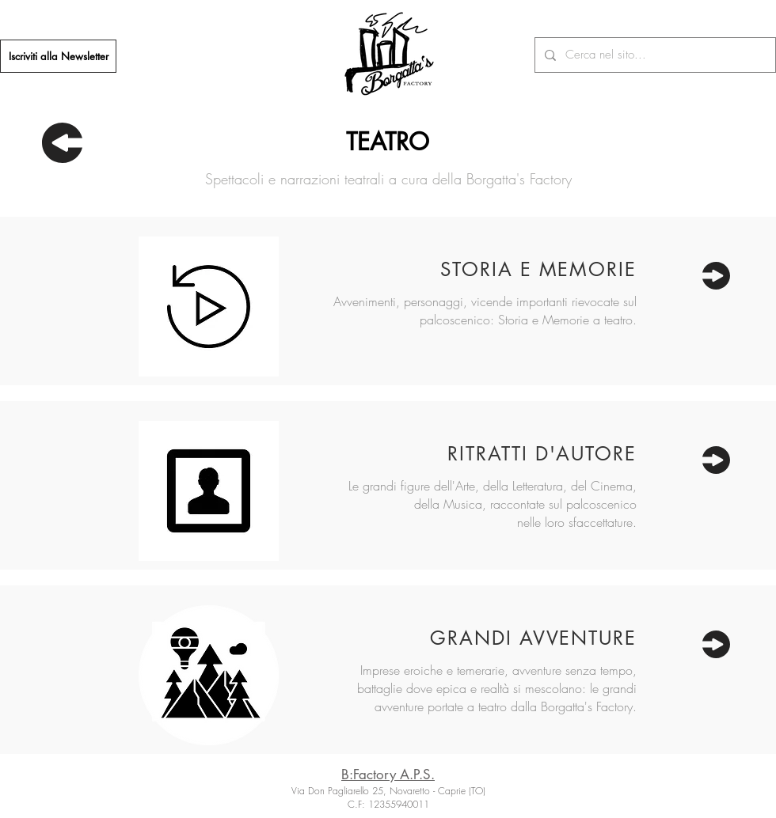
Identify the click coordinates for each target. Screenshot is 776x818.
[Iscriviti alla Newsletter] (58, 56)
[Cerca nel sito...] (653, 55)
